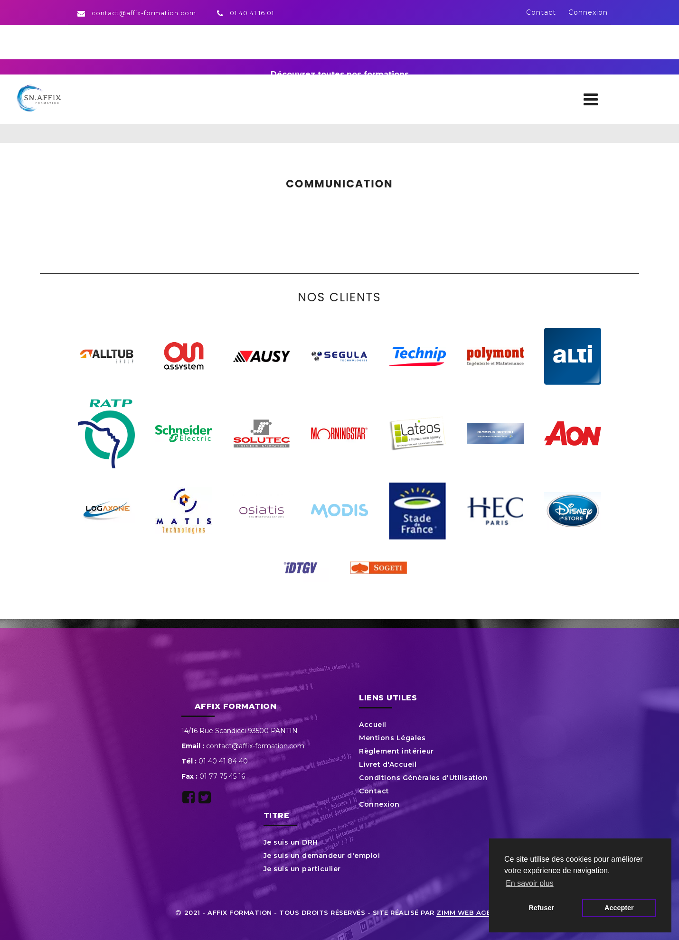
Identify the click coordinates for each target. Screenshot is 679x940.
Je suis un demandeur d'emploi (322, 855)
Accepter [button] (619, 908)
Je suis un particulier (302, 869)
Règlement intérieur (396, 751)
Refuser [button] (541, 908)
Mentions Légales (392, 738)
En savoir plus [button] (530, 883)
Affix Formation (236, 706)
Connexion (588, 12)
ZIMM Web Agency (470, 912)
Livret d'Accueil (387, 764)
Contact (541, 12)
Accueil (373, 724)
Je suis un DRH (291, 842)
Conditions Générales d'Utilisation (423, 777)
